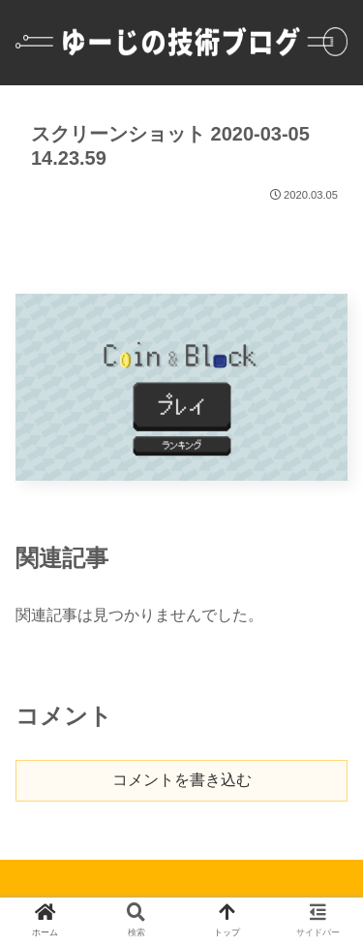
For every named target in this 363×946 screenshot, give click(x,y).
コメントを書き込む (182, 780)
